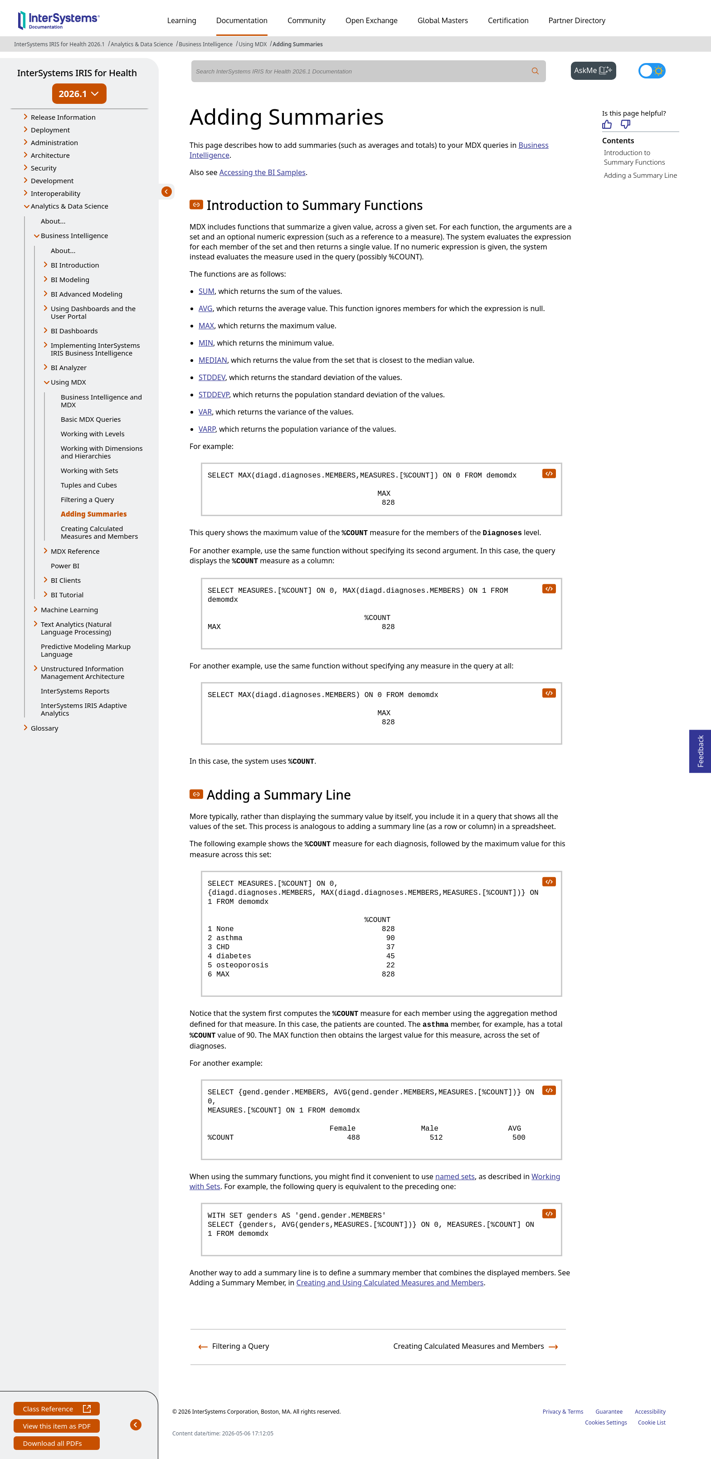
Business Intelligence (206, 44)
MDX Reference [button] (75, 551)
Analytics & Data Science (142, 44)
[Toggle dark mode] (652, 70)
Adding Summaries (298, 44)
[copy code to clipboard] (548, 473)
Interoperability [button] (55, 193)
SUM (206, 291)
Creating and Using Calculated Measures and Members (390, 1283)
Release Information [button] (63, 117)
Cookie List (652, 1422)
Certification (508, 20)
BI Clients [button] (66, 580)
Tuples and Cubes (89, 484)
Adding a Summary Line (640, 175)
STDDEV (212, 377)
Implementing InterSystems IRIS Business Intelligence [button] (95, 349)
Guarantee (609, 1411)
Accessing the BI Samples (262, 172)
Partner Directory (577, 20)
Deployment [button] (50, 129)
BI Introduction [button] (75, 264)
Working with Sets (89, 470)
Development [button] (52, 180)
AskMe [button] (596, 69)
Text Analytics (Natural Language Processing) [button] (76, 628)
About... (53, 220)
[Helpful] (607, 125)
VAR (205, 412)
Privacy (552, 1411)
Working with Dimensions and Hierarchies (102, 452)
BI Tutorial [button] (67, 594)
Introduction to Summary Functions (634, 157)
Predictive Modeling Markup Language (86, 650)
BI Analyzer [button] (69, 367)
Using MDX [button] (68, 381)
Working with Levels (93, 433)
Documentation (242, 20)
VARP (207, 429)
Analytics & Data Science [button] (69, 205)
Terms (576, 1411)
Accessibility (650, 1411)
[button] (196, 204)
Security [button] (43, 167)
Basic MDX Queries (91, 419)
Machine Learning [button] (69, 609)
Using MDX (253, 44)
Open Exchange (372, 20)
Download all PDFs (53, 1444)
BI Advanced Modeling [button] (86, 293)
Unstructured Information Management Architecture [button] (82, 672)
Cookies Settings (606, 1423)
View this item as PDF (56, 1427)
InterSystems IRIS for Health (77, 73)
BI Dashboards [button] (74, 330)
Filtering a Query (87, 499)
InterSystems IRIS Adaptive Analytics (84, 709)
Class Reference (56, 1409)
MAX (206, 326)
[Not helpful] (625, 125)
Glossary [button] (44, 727)
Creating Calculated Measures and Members (99, 532)
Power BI (65, 565)
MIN (206, 343)
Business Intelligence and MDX (101, 400)
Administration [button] (54, 142)
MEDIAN (213, 360)
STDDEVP (214, 395)
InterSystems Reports (75, 690)
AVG (206, 308)
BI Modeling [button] (70, 279)
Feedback (701, 748)
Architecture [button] (50, 155)
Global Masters (443, 20)
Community (306, 20)
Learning (181, 20)
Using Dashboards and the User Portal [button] (93, 312)
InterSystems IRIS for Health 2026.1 (59, 44)
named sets (455, 1176)
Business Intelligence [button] (74, 235)
